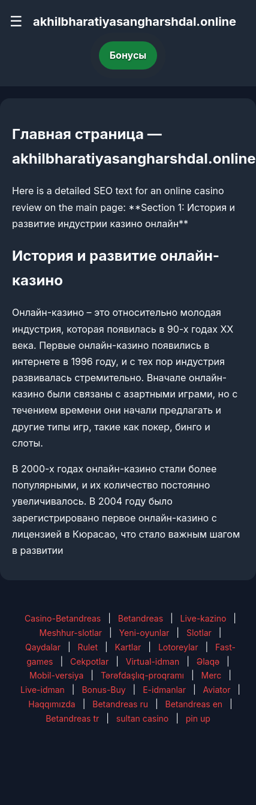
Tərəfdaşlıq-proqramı (142, 675)
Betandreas (140, 618)
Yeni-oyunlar (144, 633)
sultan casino (142, 718)
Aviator (216, 690)
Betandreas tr (72, 718)
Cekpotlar (89, 661)
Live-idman (42, 690)
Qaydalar (43, 647)
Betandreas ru (120, 704)
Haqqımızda (51, 704)
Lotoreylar (178, 647)
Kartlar (128, 647)
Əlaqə (208, 661)
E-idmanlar (164, 690)
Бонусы (128, 55)
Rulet (88, 647)
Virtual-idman (152, 661)
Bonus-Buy (103, 690)
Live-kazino (203, 618)
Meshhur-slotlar (71, 633)
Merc (211, 675)
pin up (198, 718)
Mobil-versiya (56, 675)
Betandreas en (194, 704)
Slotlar (199, 633)
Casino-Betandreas (63, 618)
